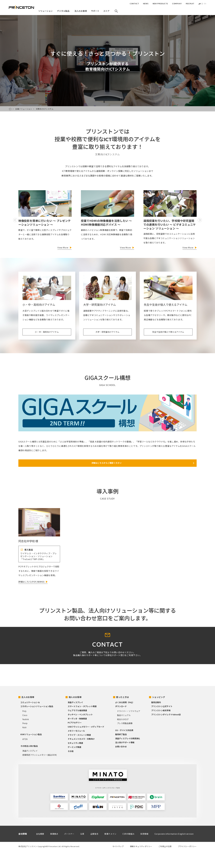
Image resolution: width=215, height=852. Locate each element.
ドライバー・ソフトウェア (128, 712)
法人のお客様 (27, 698)
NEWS (145, 3)
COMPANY (177, 3)
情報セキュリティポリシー (141, 847)
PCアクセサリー (75, 723)
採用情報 (144, 834)
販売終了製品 (121, 735)
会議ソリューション (23, 109)
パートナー (69, 834)
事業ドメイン (110, 834)
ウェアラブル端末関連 (77, 711)
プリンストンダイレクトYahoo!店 (166, 715)
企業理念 (94, 834)
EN (205, 3)
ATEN (24, 740)
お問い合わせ (121, 747)
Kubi (24, 728)
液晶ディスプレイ (30, 751)
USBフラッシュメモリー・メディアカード (86, 727)
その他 (70, 752)
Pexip (24, 724)
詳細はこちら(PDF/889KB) (31, 582)
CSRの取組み (128, 834)
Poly (24, 712)
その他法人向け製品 (29, 747)
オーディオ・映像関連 (77, 719)
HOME (10, 109)
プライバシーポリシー (187, 847)
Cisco (24, 716)
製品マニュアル (124, 716)
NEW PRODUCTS (160, 3)
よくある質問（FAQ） (124, 703)
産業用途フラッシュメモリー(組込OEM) (39, 755)
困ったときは (122, 698)
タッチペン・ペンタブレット (80, 715)
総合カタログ (123, 720)
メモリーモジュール (76, 731)
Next (200, 220)
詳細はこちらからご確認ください (106, 463)
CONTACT (134, 3)
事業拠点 (54, 834)
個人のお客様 (75, 698)
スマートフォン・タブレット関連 (82, 707)
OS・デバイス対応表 (124, 731)
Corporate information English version (174, 834)
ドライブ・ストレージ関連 (79, 735)
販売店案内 (156, 703)
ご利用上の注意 (165, 847)
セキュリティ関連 (75, 744)
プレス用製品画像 (124, 724)
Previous (15, 220)
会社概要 (40, 834)
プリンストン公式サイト (161, 707)
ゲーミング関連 (74, 748)
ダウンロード (121, 707)
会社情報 (22, 834)
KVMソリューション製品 (31, 735)
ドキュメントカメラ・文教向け (81, 740)
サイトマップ (118, 847)
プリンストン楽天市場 (160, 711)
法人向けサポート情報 (124, 743)
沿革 (82, 834)
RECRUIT (190, 3)
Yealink (25, 720)
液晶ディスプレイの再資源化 (127, 739)
